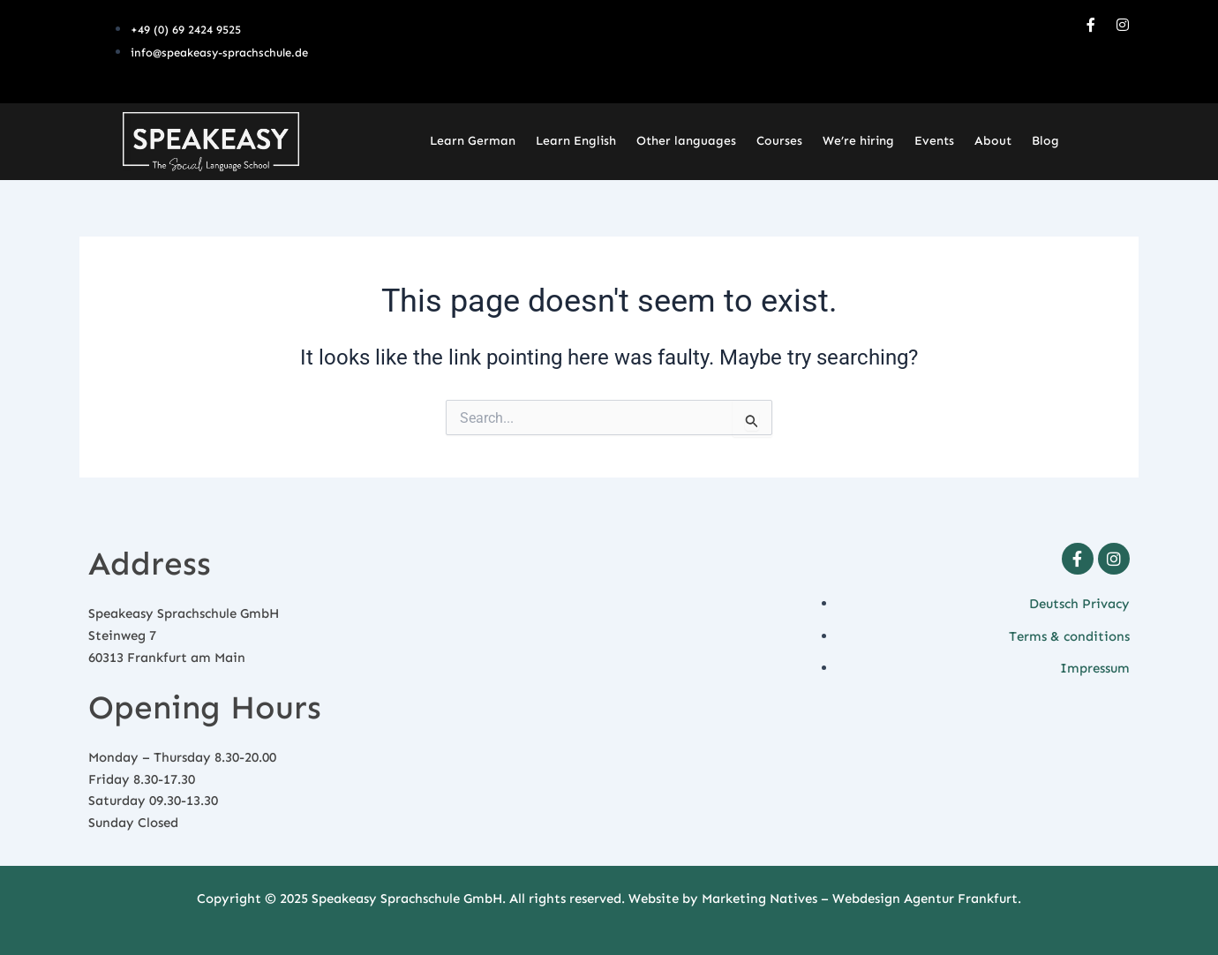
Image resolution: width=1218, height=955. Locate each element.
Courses (779, 140)
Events (934, 140)
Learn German (472, 140)
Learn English (576, 140)
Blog (1045, 140)
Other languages (686, 140)
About (992, 140)
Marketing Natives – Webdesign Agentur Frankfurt (860, 898)
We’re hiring (858, 140)
